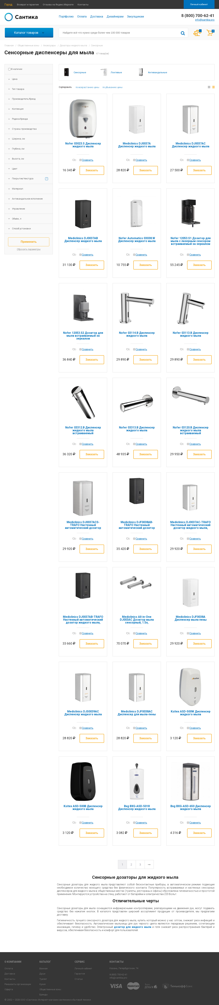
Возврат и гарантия (28, 4)
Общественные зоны (50, 989)
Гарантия (80, 973)
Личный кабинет (199, 4)
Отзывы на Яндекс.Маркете (58, 4)
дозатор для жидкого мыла (132, 927)
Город (8, 4)
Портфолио (66, 16)
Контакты (83, 4)
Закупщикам (135, 16)
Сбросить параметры (29, 249)
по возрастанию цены (87, 87)
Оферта (8, 989)
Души (42, 973)
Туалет (43, 979)
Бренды (43, 994)
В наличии (16, 69)
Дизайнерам (115, 16)
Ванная (43, 968)
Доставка (96, 16)
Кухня (42, 984)
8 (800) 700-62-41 (118, 974)
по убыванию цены (113, 87)
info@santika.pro (205, 20)
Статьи (79, 979)
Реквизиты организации (17, 984)
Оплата (82, 16)
